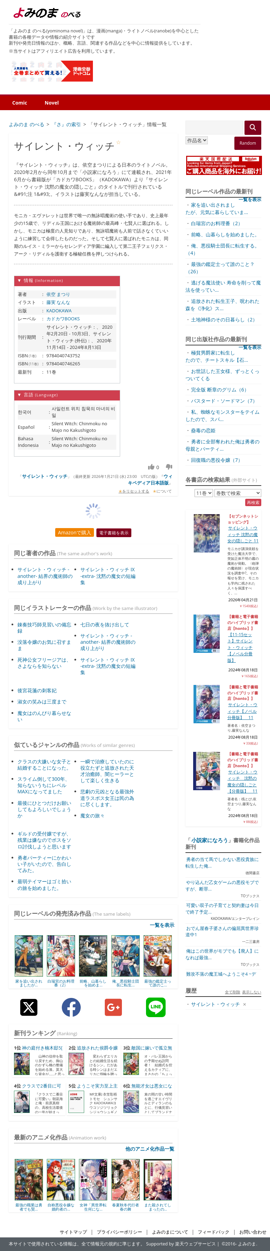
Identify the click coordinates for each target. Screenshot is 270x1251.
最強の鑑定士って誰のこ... (157, 983)
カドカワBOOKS (63, 318)
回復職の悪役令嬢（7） (217, 460)
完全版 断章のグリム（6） (220, 389)
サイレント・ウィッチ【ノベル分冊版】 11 (242, 711)
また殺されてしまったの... (157, 1207)
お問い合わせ (253, 1232)
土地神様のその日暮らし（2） (224, 319)
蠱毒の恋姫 (203, 430)
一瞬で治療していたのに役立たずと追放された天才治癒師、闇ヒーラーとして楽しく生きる (107, 771)
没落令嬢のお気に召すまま (44, 645)
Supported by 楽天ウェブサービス (181, 1244)
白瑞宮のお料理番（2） (61, 983)
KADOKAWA (59, 310)
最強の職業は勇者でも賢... (28, 1207)
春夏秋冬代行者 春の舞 (125, 1207)
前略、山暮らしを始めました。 (225, 234)
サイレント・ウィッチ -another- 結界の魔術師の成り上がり (45, 575)
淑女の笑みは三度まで (41, 701)
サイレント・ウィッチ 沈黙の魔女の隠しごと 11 (242, 534)
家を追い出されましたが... (28, 983)
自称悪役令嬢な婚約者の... (61, 1207)
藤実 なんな (58, 302)
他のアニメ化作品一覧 (149, 1148)
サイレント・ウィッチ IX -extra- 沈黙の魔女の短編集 (108, 575)
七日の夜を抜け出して (104, 624)
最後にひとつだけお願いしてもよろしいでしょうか (44, 809)
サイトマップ (73, 1232)
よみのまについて (170, 1232)
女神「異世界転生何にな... (93, 1207)
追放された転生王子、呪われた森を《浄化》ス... (222, 305)
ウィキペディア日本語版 (150, 479)
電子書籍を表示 (114, 533)
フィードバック (213, 1232)
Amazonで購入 (74, 532)
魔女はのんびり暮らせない (44, 716)
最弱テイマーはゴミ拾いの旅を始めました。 (44, 884)
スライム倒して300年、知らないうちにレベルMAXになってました (43, 785)
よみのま (247, 1244)
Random (248, 143)
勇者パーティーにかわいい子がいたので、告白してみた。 (44, 864)
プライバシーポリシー (119, 1232)
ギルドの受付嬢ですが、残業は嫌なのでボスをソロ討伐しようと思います (44, 839)
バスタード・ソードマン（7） (224, 400)
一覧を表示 (162, 925)
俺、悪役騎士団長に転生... (125, 983)
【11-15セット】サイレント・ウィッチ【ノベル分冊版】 (240, 647)
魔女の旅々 (92, 815)
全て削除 (232, 991)
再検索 (253, 502)
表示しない (251, 991)
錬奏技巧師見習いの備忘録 (44, 627)
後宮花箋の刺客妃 (37, 690)
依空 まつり (58, 294)
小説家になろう (209, 840)
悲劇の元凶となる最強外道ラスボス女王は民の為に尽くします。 (107, 797)
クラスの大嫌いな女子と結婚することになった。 (44, 764)
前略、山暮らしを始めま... (93, 983)
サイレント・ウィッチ (44, 476)
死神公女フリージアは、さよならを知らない (44, 662)
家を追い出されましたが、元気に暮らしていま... (216, 208)
